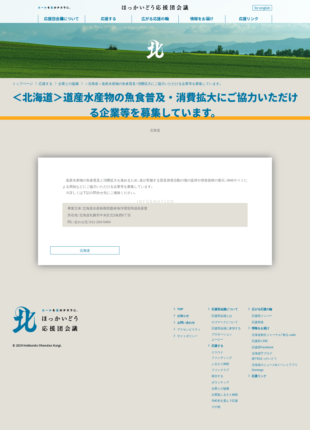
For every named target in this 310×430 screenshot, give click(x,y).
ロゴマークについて (225, 322)
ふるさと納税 (220, 363)
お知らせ (183, 315)
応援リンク (248, 18)
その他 (216, 406)
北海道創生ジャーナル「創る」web (274, 334)
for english (262, 7)
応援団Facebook (262, 347)
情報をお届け (201, 18)
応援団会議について (61, 18)
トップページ (22, 83)
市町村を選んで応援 (225, 400)
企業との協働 (68, 83)
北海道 (85, 250)
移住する (217, 376)
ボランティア (220, 382)
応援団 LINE (260, 341)
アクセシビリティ (189, 329)
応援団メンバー (262, 315)
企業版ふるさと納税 (225, 394)
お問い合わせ (186, 322)
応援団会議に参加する (226, 328)
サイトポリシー (187, 336)
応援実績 (257, 322)
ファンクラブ (220, 370)
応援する (108, 18)
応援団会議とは (222, 315)
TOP (180, 309)
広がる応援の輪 (155, 18)
